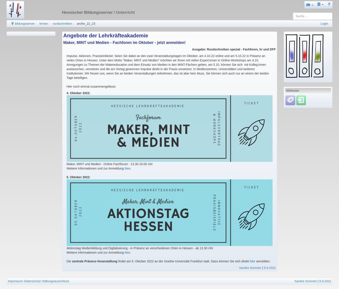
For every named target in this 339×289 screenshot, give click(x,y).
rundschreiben (62, 23)
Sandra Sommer (250, 268)
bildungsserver (23, 23)
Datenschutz (32, 281)
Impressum (15, 281)
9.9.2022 (270, 268)
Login (324, 23)
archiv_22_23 (86, 23)
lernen (44, 23)
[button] (310, 4)
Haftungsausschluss (55, 281)
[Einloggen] (301, 100)
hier (127, 168)
